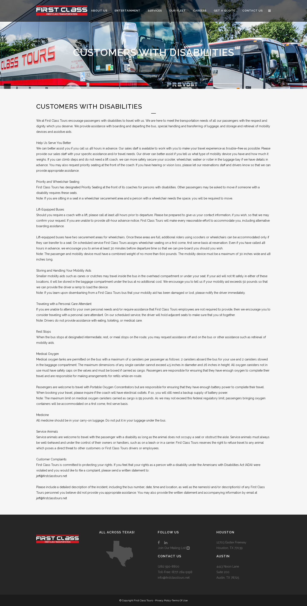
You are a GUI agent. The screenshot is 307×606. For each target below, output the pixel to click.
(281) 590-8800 (168, 566)
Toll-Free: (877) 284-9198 (175, 572)
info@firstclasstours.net (174, 577)
